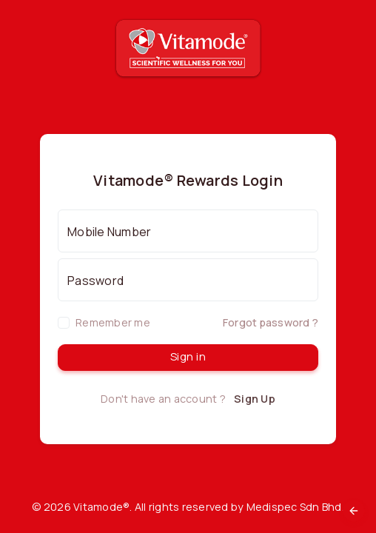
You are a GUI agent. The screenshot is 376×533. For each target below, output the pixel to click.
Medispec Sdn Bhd (294, 507)
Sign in (188, 356)
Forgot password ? (270, 322)
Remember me (112, 322)
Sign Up (254, 399)
